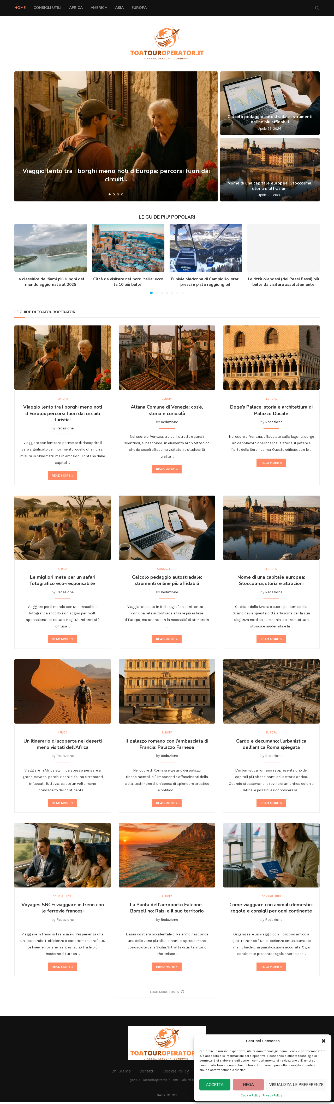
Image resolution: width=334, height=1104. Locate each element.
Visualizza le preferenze (296, 1084)
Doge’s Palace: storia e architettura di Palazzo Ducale (271, 411)
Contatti (147, 1073)
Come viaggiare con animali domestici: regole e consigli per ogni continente (271, 910)
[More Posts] (167, 994)
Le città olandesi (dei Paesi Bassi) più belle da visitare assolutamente (283, 281)
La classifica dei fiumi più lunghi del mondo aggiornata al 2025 (50, 281)
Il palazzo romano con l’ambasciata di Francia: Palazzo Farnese (167, 745)
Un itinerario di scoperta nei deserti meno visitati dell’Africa (62, 745)
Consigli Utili (47, 7)
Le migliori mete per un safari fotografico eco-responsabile (62, 581)
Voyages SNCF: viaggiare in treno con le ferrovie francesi (62, 910)
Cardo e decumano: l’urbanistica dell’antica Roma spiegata (271, 745)
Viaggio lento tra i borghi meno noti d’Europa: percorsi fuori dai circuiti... (116, 175)
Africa (76, 7)
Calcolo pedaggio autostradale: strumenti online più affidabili (270, 119)
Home (20, 7)
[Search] (317, 7)
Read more (62, 476)
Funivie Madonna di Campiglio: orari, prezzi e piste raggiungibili (206, 281)
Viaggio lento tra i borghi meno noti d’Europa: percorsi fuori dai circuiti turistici (62, 414)
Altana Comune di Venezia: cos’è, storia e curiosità (167, 411)
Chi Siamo (121, 1073)
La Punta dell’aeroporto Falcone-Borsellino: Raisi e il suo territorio (167, 910)
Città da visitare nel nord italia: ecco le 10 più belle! (128, 281)
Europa (139, 7)
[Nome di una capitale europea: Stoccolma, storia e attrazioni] (270, 169)
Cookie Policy (250, 1095)
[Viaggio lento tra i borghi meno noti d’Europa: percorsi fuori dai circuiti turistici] (116, 136)
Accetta (215, 1084)
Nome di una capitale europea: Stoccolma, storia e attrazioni (270, 186)
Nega (248, 1084)
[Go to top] (167, 1097)
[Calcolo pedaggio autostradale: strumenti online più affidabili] (270, 103)
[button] (323, 1041)
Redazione (65, 429)
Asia (119, 7)
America (99, 7)
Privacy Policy (272, 1095)
